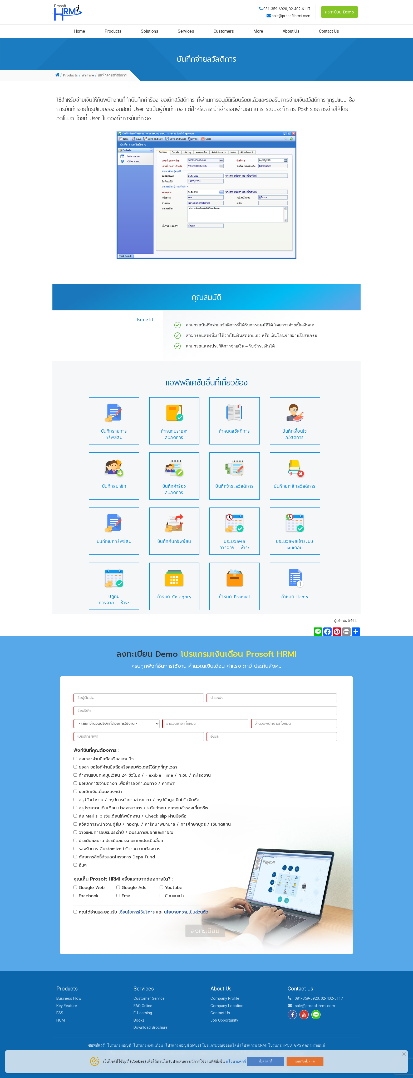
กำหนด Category (174, 596)
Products (113, 31)
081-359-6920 (275, 9)
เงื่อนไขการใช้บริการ (137, 912)
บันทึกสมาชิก (114, 486)
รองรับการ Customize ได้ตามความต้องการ (116, 849)
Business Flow (68, 998)
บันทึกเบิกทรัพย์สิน (114, 541)
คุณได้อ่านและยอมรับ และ (140, 912)
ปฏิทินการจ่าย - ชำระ (114, 599)
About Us (291, 31)
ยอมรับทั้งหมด (305, 1061)
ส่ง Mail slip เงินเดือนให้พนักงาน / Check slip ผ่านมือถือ (129, 816)
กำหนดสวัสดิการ (234, 431)
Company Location (226, 1005)
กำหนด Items (294, 596)
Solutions (149, 31)
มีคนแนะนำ (172, 896)
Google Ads (131, 887)
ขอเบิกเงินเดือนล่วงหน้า (97, 792)
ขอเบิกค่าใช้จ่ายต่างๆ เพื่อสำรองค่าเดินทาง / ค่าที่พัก (124, 783)
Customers (224, 31)
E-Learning (143, 1013)
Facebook (86, 896)
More (258, 31)
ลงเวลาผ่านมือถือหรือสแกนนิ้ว (103, 759)
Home (79, 31)
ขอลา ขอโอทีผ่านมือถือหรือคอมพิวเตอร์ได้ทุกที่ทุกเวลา (125, 767)
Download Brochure (151, 1027)
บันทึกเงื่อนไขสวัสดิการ (295, 434)
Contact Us (329, 31)
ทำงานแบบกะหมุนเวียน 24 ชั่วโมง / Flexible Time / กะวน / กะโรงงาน (142, 775)
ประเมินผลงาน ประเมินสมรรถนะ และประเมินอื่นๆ (118, 841)
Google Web (89, 887)
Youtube (171, 887)
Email (124, 896)
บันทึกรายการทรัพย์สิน (114, 434)
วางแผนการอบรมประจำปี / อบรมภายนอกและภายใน (123, 832)
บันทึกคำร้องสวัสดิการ (174, 489)
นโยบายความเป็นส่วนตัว (186, 912)
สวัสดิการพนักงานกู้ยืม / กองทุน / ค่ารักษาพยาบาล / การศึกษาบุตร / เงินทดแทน (152, 824)
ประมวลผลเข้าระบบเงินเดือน (294, 544)
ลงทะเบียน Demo (339, 12)
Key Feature (66, 1005)
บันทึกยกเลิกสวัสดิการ (295, 486)
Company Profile (224, 998)
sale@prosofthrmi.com (290, 16)
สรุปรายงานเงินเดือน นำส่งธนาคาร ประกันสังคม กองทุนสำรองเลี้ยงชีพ (140, 808)
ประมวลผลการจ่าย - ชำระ (234, 544)
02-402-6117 (299, 9)
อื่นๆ (80, 865)
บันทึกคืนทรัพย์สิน (174, 541)
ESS (59, 1013)
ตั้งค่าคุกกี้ (265, 1061)
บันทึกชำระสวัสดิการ (234, 486)
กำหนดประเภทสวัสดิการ (174, 434)
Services (186, 31)
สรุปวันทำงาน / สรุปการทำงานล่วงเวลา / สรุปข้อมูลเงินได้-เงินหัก (136, 800)
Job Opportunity (224, 1020)
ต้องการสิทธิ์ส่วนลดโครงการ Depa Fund (114, 857)
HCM (60, 1020)
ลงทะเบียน (205, 931)
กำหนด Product (234, 596)
